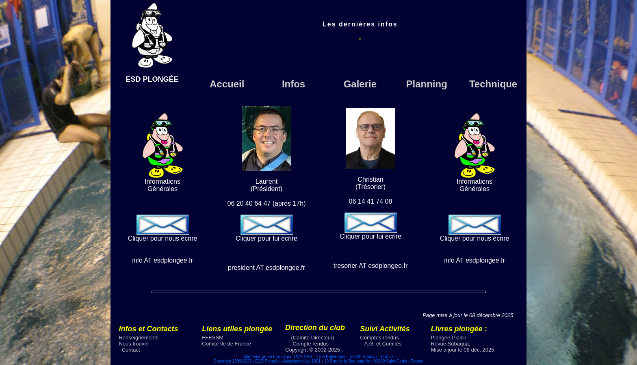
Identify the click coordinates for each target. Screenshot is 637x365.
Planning (426, 83)
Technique (493, 83)
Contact (131, 350)
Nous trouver (134, 344)
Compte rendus (310, 344)
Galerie (360, 83)
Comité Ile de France (226, 344)
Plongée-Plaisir (448, 338)
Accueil (227, 83)
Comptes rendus (379, 338)
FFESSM (212, 338)
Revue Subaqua (449, 344)
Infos (293, 83)
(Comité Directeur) (312, 338)
